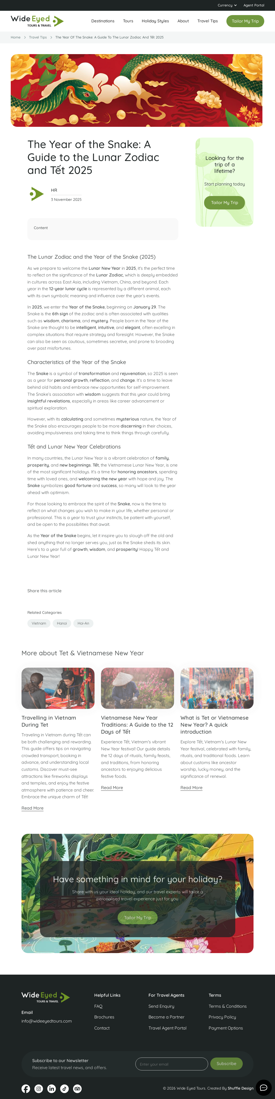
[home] (37, 21)
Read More (32, 811)
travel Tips (38, 37)
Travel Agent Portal (168, 1028)
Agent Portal (254, 5)
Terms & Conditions (228, 1006)
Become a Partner (166, 1017)
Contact (102, 1028)
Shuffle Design (241, 1088)
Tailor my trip (245, 21)
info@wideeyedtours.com (46, 1021)
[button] (227, 5)
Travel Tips (207, 20)
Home (15, 37)
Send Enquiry (161, 1006)
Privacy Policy (222, 1017)
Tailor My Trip (224, 202)
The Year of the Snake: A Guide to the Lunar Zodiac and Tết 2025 (109, 37)
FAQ (98, 1006)
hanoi (62, 626)
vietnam (39, 626)
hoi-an (83, 626)
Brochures (104, 1017)
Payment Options (226, 1028)
